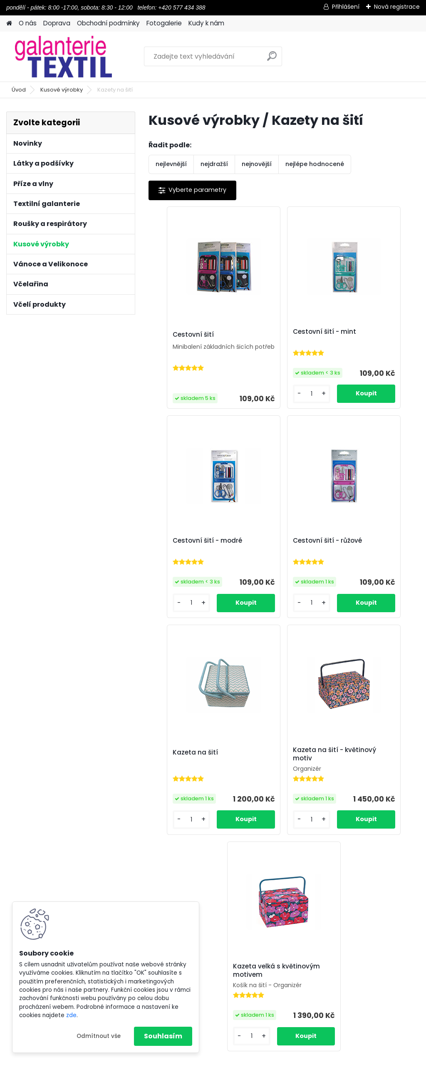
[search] (272, 59)
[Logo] (63, 56)
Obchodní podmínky (108, 23)
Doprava (56, 23)
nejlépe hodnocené (314, 164)
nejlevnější (171, 164)
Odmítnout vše (99, 1036)
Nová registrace (397, 6)
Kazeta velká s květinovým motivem (282, 781)
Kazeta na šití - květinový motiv (364, 554)
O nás (28, 23)
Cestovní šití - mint (279, 332)
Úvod (19, 90)
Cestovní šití (178, 335)
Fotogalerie (164, 23)
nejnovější (257, 164)
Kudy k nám (206, 23)
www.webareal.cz (247, 1057)
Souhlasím (163, 1036)
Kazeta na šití (270, 553)
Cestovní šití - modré (373, 332)
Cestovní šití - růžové (192, 553)
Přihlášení (345, 6)
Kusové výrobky (61, 90)
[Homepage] (9, 23)
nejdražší (214, 164)
